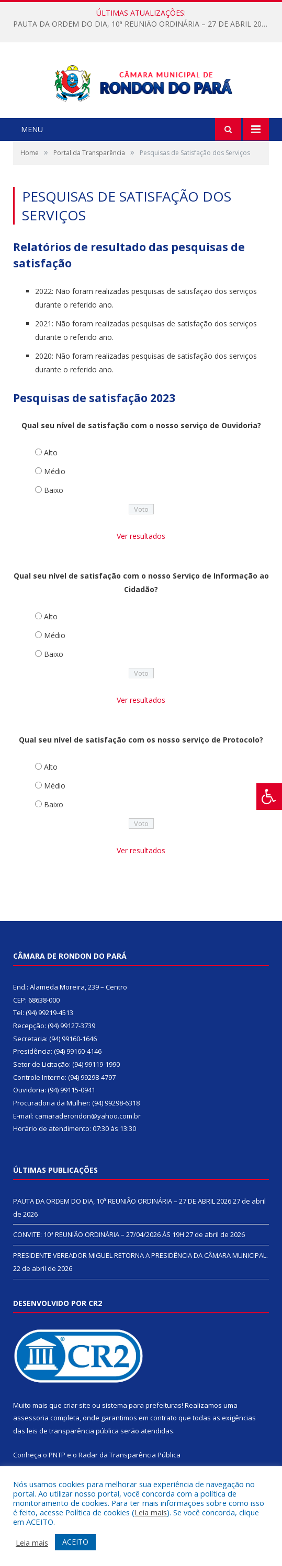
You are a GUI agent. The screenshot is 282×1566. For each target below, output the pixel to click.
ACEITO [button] (75, 1542)
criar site (77, 1420)
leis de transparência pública (73, 1446)
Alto (51, 468)
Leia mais (150, 1512)
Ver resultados (141, 552)
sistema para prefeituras (142, 1420)
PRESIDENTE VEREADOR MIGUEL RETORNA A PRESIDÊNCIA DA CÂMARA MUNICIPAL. (140, 1271)
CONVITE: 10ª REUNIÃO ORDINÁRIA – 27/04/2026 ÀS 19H (98, 1250)
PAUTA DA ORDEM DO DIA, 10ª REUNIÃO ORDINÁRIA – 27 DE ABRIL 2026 (141, 24)
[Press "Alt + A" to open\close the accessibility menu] (269, 796)
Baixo (53, 506)
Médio (54, 487)
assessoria (31, 1433)
